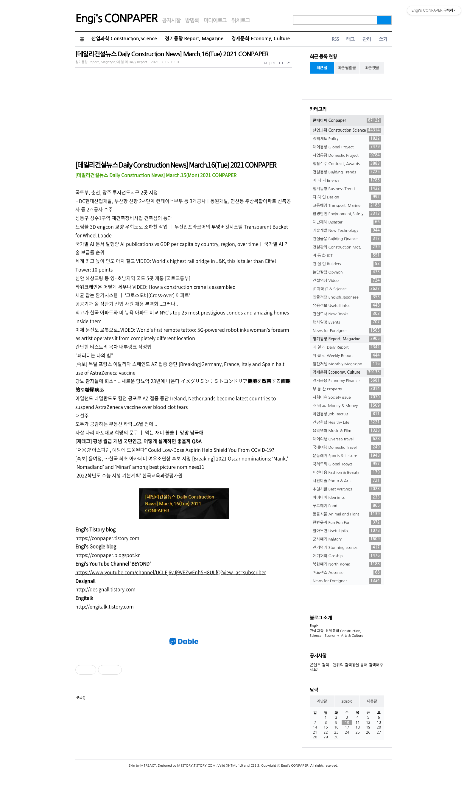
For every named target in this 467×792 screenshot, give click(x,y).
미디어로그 (215, 20)
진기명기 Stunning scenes (347, 547)
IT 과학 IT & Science (347, 289)
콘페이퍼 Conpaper (347, 120)
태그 (350, 39)
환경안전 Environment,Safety (347, 214)
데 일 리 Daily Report (347, 347)
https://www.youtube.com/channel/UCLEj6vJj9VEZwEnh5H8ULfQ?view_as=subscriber (170, 572)
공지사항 (171, 20)
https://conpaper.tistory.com (107, 537)
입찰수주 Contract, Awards (347, 164)
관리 (366, 39)
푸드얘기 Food (347, 506)
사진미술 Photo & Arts (347, 481)
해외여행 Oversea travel (347, 439)
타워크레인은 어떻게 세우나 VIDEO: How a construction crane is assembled (155, 286)
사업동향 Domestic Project (347, 155)
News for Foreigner (347, 330)
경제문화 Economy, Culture (260, 38)
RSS (335, 39)
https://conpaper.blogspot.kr (107, 554)
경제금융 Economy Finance (347, 380)
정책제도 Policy (347, 139)
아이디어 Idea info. (347, 497)
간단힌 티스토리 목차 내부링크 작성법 (113, 346)
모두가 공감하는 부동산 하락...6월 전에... (116, 423)
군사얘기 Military (347, 539)
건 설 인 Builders (347, 264)
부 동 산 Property (347, 389)
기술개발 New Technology (347, 230)
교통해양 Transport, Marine (347, 205)
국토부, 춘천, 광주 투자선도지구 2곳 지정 (116, 192)
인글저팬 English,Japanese (347, 297)
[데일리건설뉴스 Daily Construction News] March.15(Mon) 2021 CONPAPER (155, 174)
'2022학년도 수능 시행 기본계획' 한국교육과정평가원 (129, 475)
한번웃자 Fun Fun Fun (347, 522)
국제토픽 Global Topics (347, 464)
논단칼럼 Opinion (347, 272)
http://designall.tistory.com (105, 589)
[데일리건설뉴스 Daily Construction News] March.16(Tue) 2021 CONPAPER (171, 54)
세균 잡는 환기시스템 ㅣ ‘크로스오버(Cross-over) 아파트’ (132, 295)
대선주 (82, 415)
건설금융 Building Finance (347, 239)
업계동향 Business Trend (347, 189)
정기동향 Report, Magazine (194, 38)
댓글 (78, 698)
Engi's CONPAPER (116, 18)
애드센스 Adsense (347, 572)
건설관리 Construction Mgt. (347, 247)
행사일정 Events (347, 322)
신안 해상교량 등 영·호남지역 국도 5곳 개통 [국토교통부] (132, 278)
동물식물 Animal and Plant (347, 514)
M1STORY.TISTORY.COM (196, 765)
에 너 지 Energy (347, 180)
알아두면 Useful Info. (347, 531)
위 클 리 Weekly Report (347, 355)
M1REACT (148, 765)
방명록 (192, 20)
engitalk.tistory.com (112, 606)
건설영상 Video (347, 280)
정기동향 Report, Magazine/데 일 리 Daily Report (111, 62)
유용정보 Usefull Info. (347, 305)
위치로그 (240, 20)
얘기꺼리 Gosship (347, 556)
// (88, 606)
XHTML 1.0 (234, 765)
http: (80, 606)
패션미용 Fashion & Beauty (347, 472)
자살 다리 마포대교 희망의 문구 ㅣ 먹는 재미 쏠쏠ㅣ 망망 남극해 (139, 432)
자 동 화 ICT (347, 255)
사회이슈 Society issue (347, 397)
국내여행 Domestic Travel (347, 447)
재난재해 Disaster (347, 222)
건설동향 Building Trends (347, 172)
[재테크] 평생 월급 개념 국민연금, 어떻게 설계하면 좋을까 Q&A (138, 441)
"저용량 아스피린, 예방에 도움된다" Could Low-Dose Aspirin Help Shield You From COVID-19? (174, 449)
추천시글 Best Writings (347, 489)
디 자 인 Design (347, 197)
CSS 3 (254, 765)
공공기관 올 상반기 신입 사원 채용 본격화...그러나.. (126, 303)
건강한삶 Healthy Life (347, 422)
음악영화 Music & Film (347, 431)
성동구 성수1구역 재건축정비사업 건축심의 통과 (123, 217)
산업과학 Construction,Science (124, 38)
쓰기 (383, 39)
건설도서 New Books (347, 314)
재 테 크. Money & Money (347, 406)
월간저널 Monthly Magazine (347, 364)
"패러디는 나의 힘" (94, 355)
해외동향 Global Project (347, 147)
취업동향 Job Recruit (347, 414)
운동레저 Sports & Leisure (347, 456)
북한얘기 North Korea (347, 564)
